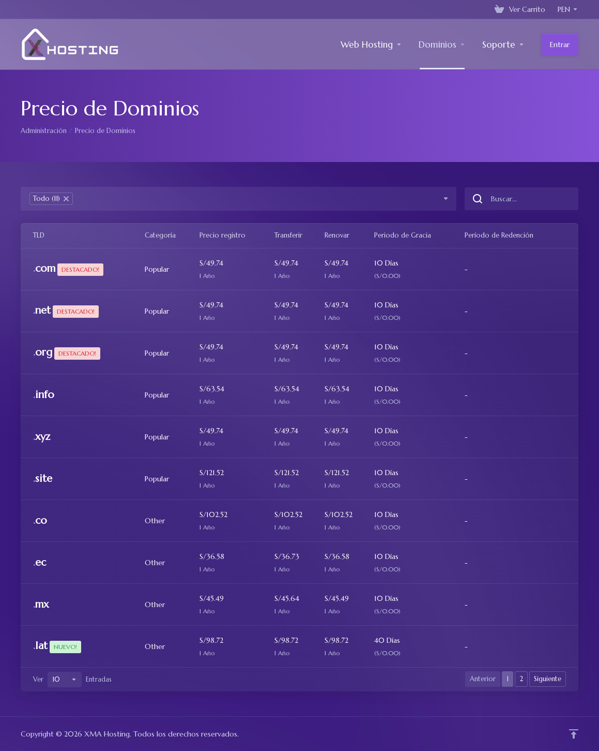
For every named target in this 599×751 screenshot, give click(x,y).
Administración (44, 130)
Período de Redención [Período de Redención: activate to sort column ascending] (499, 235)
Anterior (483, 678)
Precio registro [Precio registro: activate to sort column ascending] (222, 235)
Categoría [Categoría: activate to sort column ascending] (160, 235)
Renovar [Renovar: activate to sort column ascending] (337, 235)
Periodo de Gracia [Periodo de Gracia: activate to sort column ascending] (402, 235)
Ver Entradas (72, 679)
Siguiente (547, 678)
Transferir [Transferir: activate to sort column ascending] (288, 235)
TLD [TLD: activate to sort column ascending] (38, 235)
